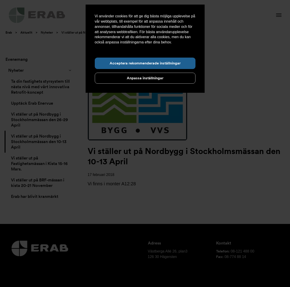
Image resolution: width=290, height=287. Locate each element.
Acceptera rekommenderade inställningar (145, 63)
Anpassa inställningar (145, 78)
